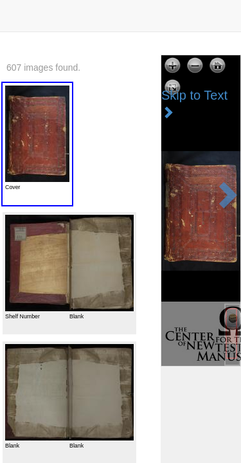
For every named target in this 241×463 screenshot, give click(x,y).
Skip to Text (194, 103)
